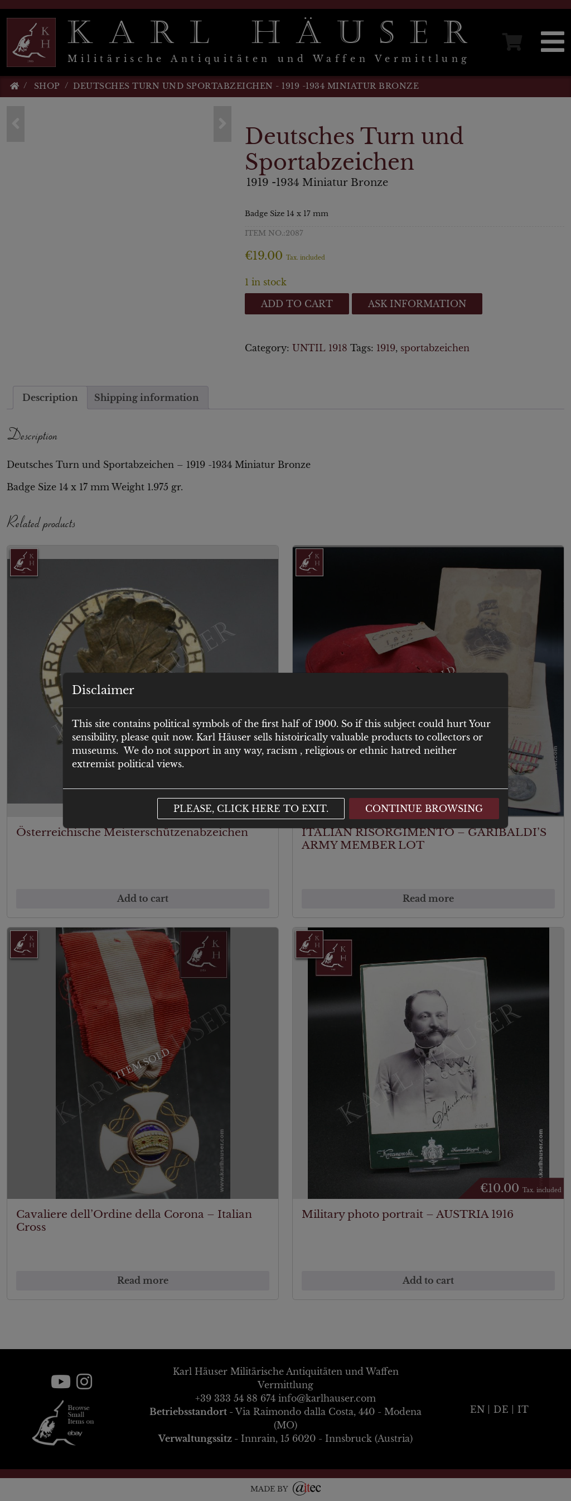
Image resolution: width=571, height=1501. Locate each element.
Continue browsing (424, 808)
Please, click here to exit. (250, 808)
